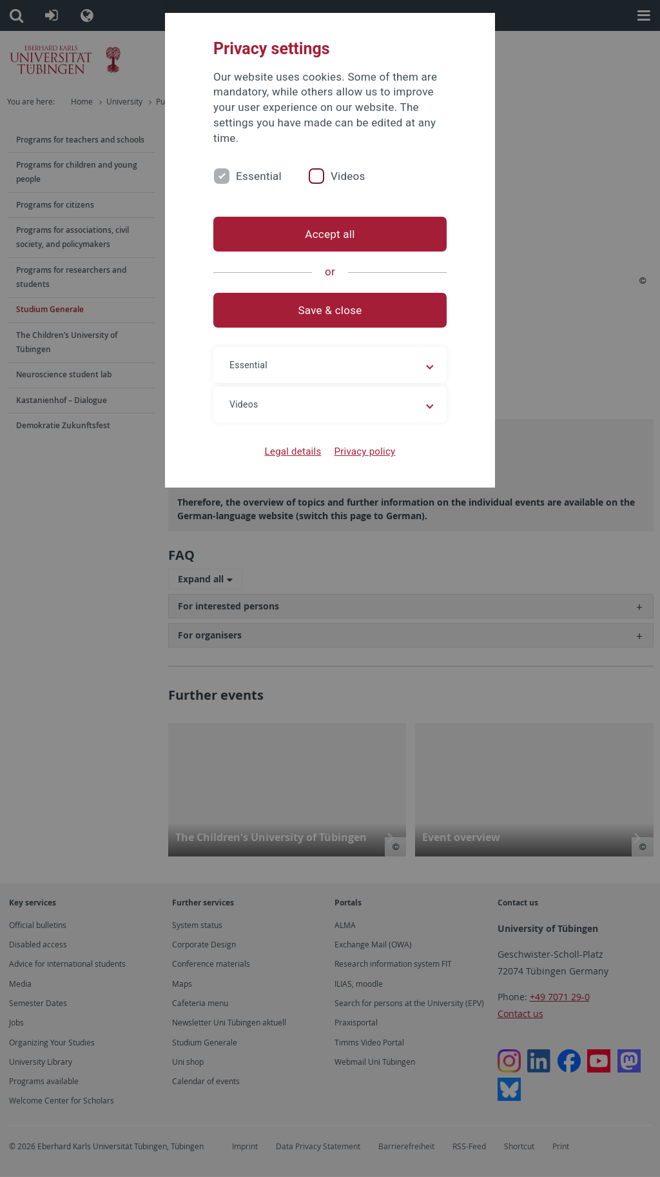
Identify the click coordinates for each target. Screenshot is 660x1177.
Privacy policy (364, 451)
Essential (259, 176)
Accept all (329, 234)
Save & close (330, 310)
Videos (348, 176)
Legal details (293, 451)
